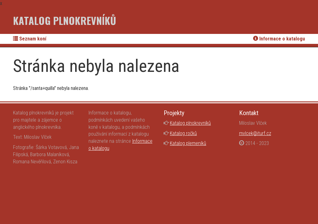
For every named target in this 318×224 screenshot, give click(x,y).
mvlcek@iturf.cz (255, 133)
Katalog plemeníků (188, 143)
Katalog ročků (183, 133)
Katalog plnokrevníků (64, 20)
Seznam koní (29, 39)
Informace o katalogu (279, 39)
